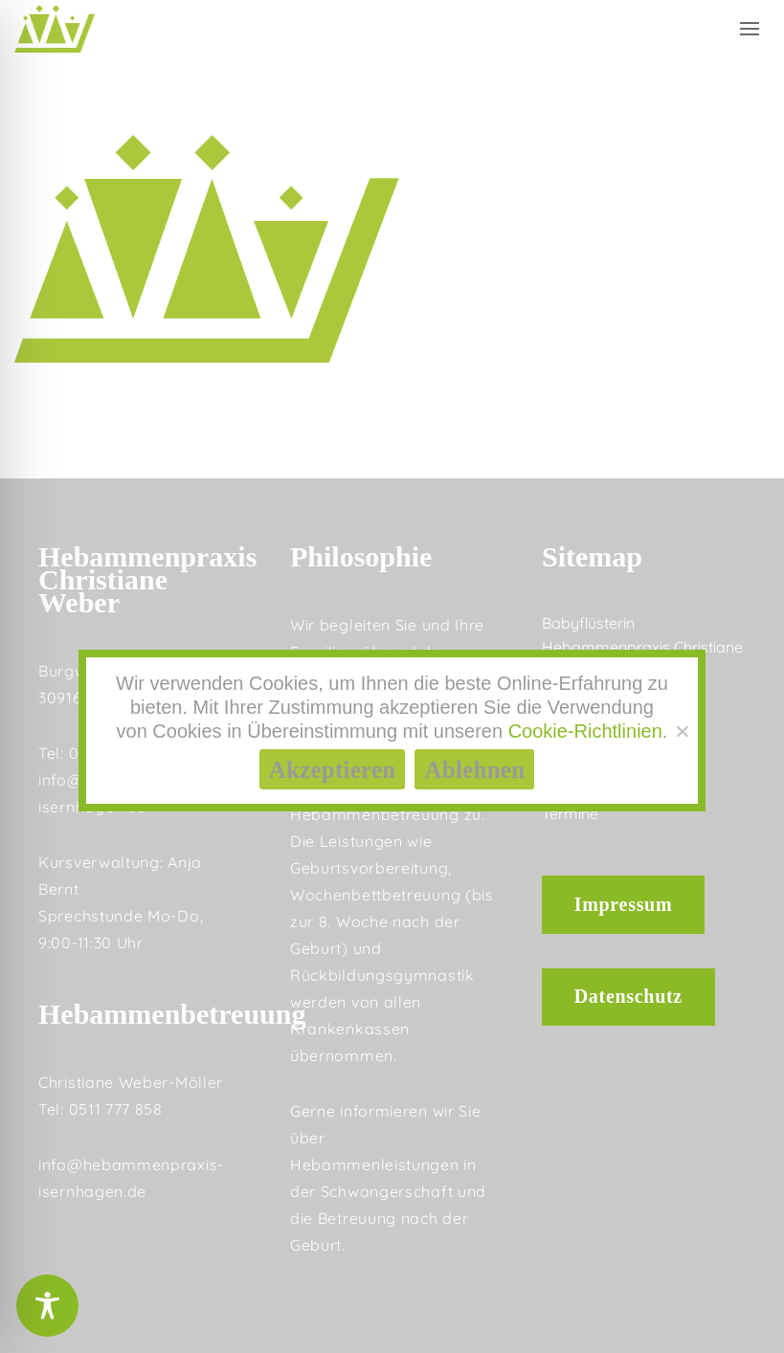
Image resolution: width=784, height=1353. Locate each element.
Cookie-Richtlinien (585, 731)
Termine (570, 813)
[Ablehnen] (681, 731)
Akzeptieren (332, 770)
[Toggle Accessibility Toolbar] (47, 1306)
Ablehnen (474, 770)
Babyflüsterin (588, 622)
